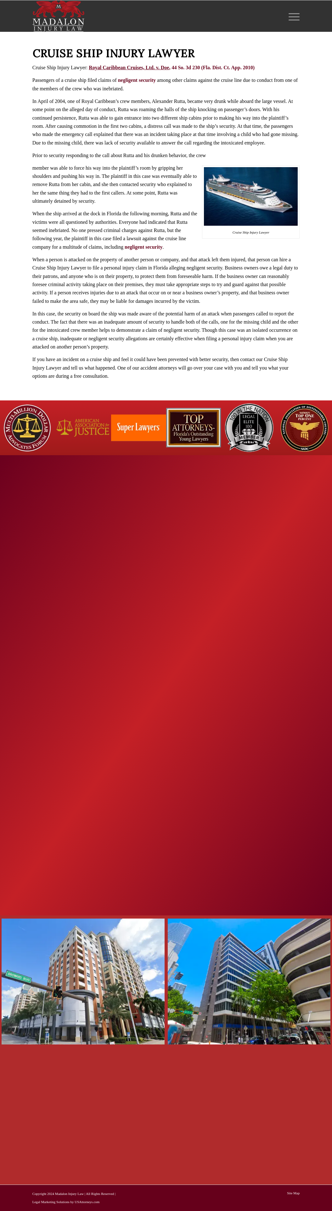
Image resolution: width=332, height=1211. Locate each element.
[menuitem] (292, 16)
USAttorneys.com (87, 1202)
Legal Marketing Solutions (51, 1202)
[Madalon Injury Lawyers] (58, 16)
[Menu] (292, 16)
